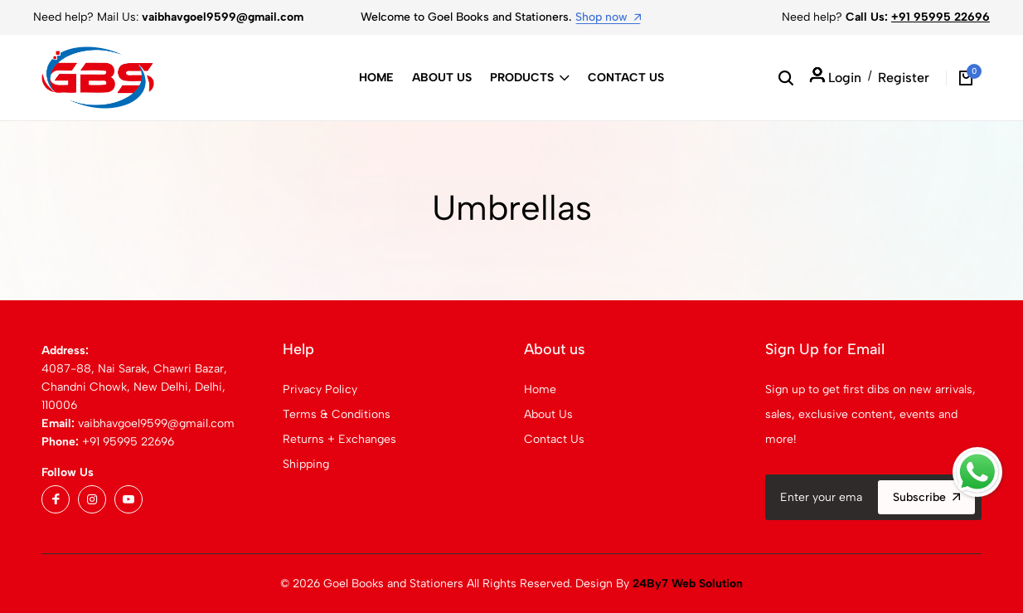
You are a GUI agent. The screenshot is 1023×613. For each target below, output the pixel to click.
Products (530, 78)
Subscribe (926, 497)
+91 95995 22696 (940, 17)
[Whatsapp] (977, 472)
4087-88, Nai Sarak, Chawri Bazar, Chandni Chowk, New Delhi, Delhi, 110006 (134, 387)
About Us (442, 78)
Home (376, 78)
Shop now (608, 17)
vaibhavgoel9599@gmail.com (156, 423)
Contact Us (626, 78)
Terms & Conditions (336, 414)
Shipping (306, 464)
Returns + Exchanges (339, 439)
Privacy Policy (320, 389)
